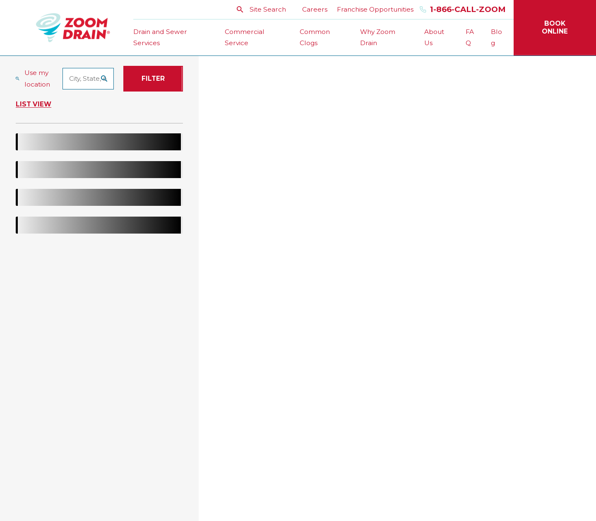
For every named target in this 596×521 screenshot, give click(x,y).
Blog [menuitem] (496, 37)
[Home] (73, 27)
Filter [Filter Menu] (153, 78)
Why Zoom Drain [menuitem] (377, 37)
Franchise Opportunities (375, 9)
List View (33, 104)
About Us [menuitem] (434, 37)
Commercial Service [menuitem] (244, 37)
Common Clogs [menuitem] (315, 37)
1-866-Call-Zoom (463, 10)
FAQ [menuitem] (470, 37)
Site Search (261, 9)
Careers (314, 9)
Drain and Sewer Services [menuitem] (160, 37)
